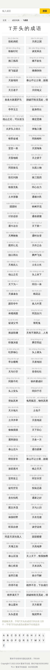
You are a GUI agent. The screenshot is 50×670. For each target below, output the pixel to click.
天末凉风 (36, 564)
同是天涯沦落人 (13, 535)
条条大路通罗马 (13, 98)
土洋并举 (13, 418)
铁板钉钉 (13, 50)
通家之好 (36, 496)
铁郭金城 (13, 137)
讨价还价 (13, 215)
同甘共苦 (36, 477)
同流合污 (36, 312)
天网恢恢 (13, 234)
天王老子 (13, 88)
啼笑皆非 (13, 457)
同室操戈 (13, 166)
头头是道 (13, 613)
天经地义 (36, 88)
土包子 (36, 409)
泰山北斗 (13, 448)
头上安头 (13, 389)
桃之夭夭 (36, 467)
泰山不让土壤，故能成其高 (37, 79)
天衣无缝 (36, 515)
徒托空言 (13, 486)
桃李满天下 (13, 593)
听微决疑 (13, 341)
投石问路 (13, 176)
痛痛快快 (36, 69)
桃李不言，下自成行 (37, 583)
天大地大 (13, 409)
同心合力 (36, 185)
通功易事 (36, 448)
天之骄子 (36, 156)
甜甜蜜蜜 (36, 535)
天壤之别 (13, 545)
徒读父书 (13, 321)
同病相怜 (36, 137)
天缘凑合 (13, 292)
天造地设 (36, 418)
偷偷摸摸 (13, 428)
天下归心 (36, 428)
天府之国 (36, 40)
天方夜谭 (36, 603)
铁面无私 (13, 185)
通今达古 (13, 224)
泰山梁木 (13, 603)
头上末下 (36, 273)
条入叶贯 (36, 302)
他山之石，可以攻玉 (13, 117)
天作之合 (36, 244)
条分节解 (36, 574)
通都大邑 (36, 195)
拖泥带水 (36, 613)
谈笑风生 (36, 50)
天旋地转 (13, 79)
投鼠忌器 (36, 486)
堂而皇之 (13, 477)
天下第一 (36, 224)
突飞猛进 (13, 69)
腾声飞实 (36, 253)
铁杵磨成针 (36, 380)
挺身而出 (36, 108)
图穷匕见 (13, 244)
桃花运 (36, 292)
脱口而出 (13, 253)
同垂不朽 (13, 380)
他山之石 (13, 273)
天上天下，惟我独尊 (37, 554)
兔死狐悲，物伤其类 (37, 399)
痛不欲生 (36, 59)
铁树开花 (36, 205)
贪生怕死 (13, 496)
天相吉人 (13, 263)
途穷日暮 (13, 574)
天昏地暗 (13, 156)
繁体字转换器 (21, 667)
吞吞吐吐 (36, 370)
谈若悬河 (13, 467)
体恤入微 (36, 127)
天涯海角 (36, 147)
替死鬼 (36, 321)
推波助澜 (13, 331)
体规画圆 (13, 312)
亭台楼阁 (13, 360)
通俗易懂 (36, 215)
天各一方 (36, 438)
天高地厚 (36, 545)
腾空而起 (36, 341)
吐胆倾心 (13, 351)
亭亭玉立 (13, 108)
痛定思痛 (36, 117)
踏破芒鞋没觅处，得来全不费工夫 (37, 98)
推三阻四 (36, 176)
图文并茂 (13, 506)
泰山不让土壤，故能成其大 (37, 457)
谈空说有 (36, 525)
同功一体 (36, 283)
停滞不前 (13, 583)
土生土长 (36, 263)
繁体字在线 (25, 663)
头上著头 (36, 351)
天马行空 (13, 370)
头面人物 (36, 166)
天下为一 (13, 283)
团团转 (13, 205)
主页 (4, 20)
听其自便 (13, 525)
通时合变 (36, 234)
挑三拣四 (13, 59)
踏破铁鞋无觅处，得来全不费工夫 (37, 593)
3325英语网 (33, 667)
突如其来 (13, 399)
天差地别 (36, 360)
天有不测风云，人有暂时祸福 (37, 331)
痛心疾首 (13, 564)
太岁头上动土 (13, 127)
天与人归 (36, 506)
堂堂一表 (13, 147)
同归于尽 (36, 389)
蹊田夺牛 (13, 302)
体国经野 (13, 515)
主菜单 (48, 4)
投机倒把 (13, 40)
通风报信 (13, 438)
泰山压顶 (13, 554)
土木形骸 (13, 195)
